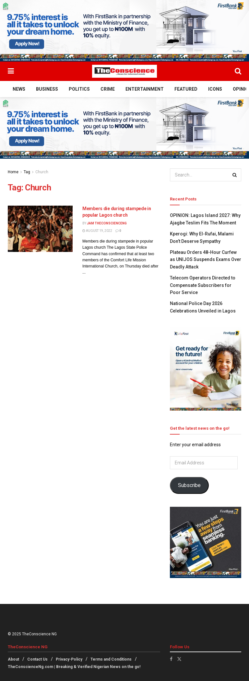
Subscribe (189, 485)
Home (13, 172)
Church (41, 172)
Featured (185, 89)
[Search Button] (238, 71)
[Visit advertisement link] (124, 31)
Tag (27, 172)
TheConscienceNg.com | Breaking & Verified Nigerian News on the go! (74, 666)
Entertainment (144, 89)
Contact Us (37, 659)
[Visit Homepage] (124, 71)
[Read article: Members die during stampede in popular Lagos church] (40, 229)
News (19, 89)
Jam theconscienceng (107, 223)
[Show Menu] (11, 71)
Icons (215, 89)
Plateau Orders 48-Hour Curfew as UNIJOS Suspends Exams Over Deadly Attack (205, 259)
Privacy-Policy (69, 659)
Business (47, 89)
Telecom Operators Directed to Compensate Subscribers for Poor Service (202, 285)
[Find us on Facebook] (171, 659)
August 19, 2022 (97, 231)
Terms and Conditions (111, 659)
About (13, 659)
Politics (79, 89)
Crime (108, 89)
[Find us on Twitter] (179, 659)
